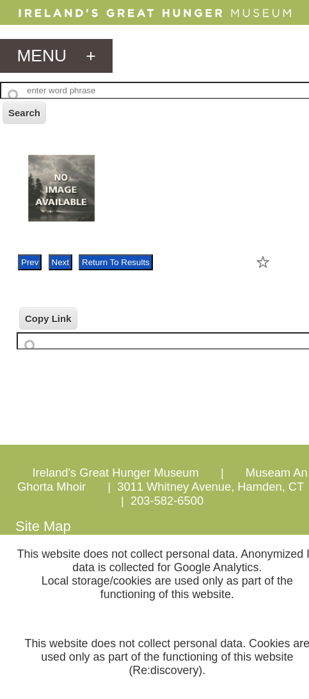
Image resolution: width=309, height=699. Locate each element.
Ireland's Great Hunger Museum (116, 472)
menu (56, 56)
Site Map (43, 526)
